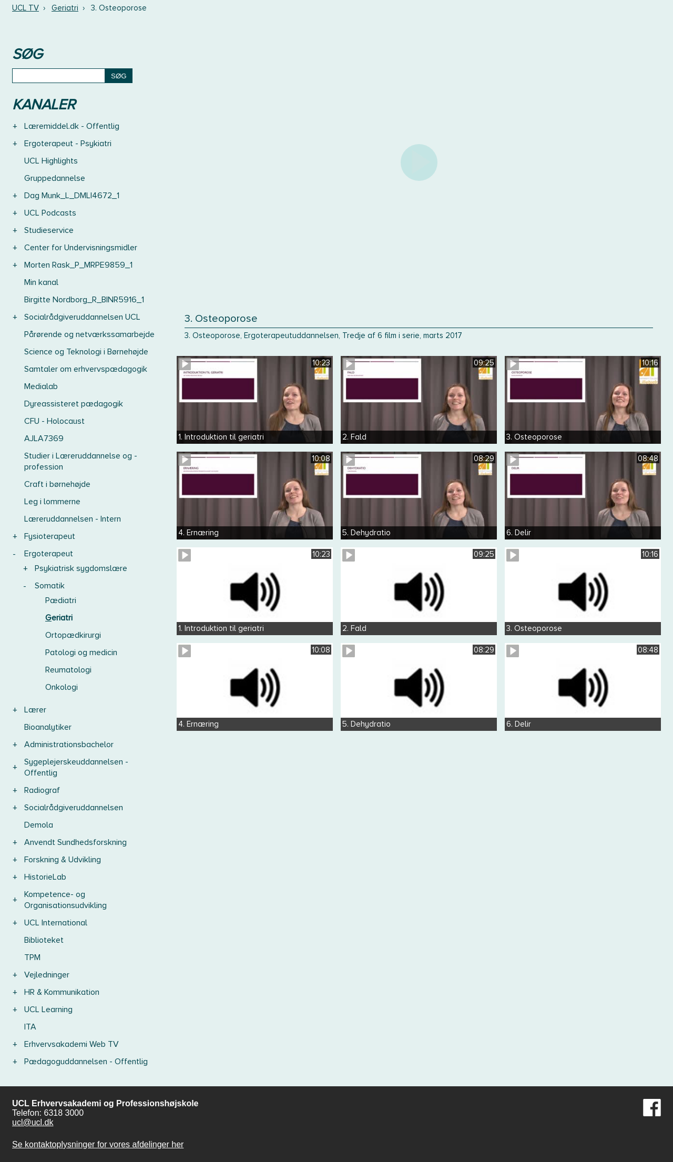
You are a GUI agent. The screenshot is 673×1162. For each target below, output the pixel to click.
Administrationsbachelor (69, 744)
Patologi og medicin (81, 652)
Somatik (50, 585)
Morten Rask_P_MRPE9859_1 (78, 265)
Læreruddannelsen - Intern (72, 519)
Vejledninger (46, 975)
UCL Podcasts (50, 213)
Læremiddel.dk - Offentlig (71, 126)
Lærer (35, 710)
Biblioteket (44, 940)
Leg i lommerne (52, 501)
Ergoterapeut (48, 553)
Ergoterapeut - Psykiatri (67, 143)
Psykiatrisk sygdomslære (81, 568)
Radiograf (42, 790)
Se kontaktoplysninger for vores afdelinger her (97, 1144)
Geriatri (65, 8)
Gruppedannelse (54, 178)
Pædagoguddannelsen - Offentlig (86, 1061)
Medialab (41, 386)
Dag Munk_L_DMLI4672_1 (71, 195)
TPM (32, 957)
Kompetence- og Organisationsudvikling (65, 900)
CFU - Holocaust (54, 421)
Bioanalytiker (48, 727)
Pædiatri (60, 600)
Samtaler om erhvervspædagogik (85, 369)
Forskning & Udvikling (62, 859)
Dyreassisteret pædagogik (73, 404)
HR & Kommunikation (61, 992)
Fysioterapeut (49, 536)
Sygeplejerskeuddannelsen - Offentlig (76, 767)
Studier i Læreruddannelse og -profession (80, 461)
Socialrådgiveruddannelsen (73, 807)
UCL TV (25, 8)
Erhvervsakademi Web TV (71, 1044)
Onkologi (61, 687)
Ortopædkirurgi (73, 635)
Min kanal (41, 282)
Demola (38, 825)
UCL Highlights (51, 161)
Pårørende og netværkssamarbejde (89, 334)
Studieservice (49, 230)
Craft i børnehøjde (57, 484)
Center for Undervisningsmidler (80, 247)
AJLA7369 (44, 438)
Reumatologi (68, 670)
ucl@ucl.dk (33, 1122)
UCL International (55, 923)
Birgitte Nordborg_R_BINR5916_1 (84, 299)
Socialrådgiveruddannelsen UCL (82, 317)
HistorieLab (45, 877)
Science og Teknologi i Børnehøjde (86, 351)
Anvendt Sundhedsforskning (75, 842)
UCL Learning (48, 1009)
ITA (30, 1027)
